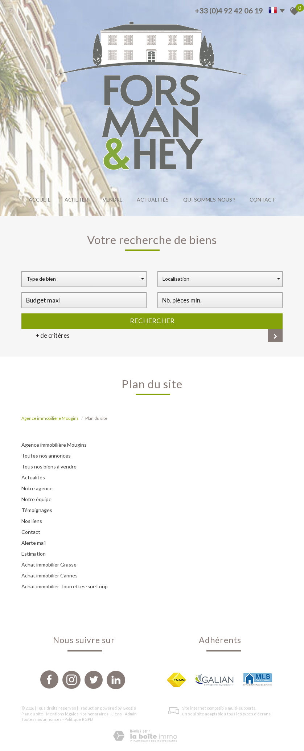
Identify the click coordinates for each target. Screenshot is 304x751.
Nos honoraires (93, 713)
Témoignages (36, 510)
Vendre (113, 199)
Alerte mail (33, 543)
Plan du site (32, 713)
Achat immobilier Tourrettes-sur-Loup (64, 586)
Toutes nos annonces (46, 455)
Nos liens (31, 521)
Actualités (153, 199)
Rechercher (152, 321)
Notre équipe (36, 499)
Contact (262, 199)
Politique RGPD (79, 719)
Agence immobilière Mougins (50, 418)
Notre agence (37, 488)
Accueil (39, 199)
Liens (116, 713)
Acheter (76, 199)
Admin (131, 713)
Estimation (33, 554)
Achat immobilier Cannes (49, 575)
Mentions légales (62, 713)
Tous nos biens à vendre (49, 466)
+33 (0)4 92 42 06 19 (229, 10)
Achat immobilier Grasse (49, 564)
